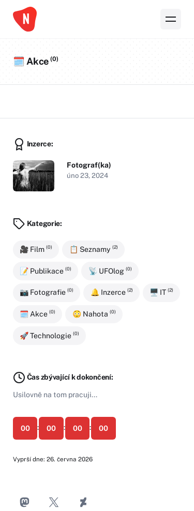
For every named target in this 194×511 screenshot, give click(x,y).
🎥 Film (36, 248)
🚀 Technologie (49, 335)
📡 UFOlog (110, 270)
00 (25, 428)
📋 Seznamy (93, 248)
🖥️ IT (161, 292)
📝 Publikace (45, 270)
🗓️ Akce (37, 313)
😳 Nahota (94, 313)
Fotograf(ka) (89, 165)
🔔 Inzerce (112, 292)
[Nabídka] (170, 19)
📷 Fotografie (46, 292)
